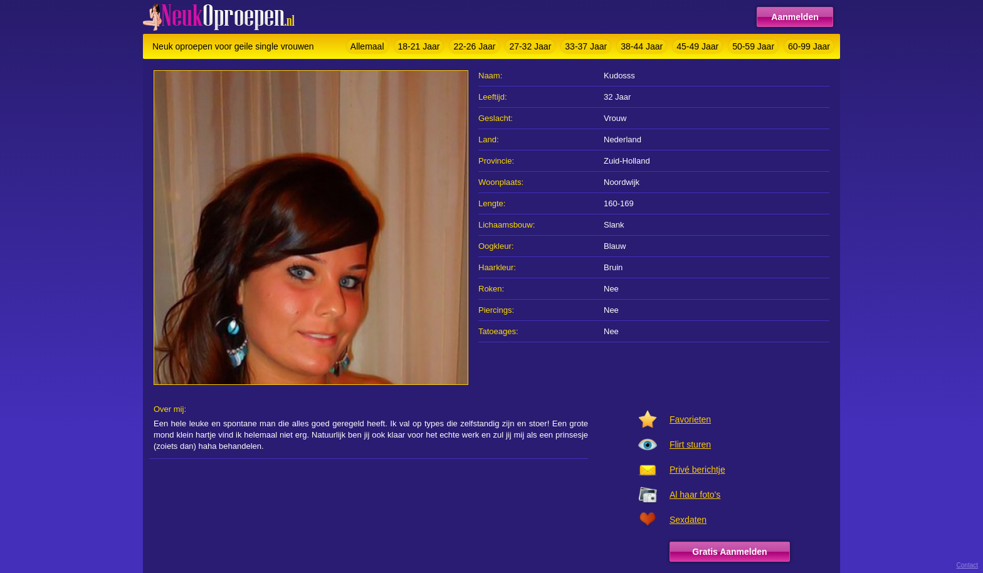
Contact (967, 565)
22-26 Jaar (474, 46)
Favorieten (690, 419)
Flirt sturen (690, 444)
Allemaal (367, 46)
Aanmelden (794, 17)
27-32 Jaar (530, 46)
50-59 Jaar (753, 46)
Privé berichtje (697, 470)
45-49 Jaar (697, 46)
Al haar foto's (695, 495)
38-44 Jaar (642, 46)
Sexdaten (688, 520)
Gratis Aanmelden (729, 552)
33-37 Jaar (586, 46)
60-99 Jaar (809, 46)
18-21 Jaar (419, 46)
